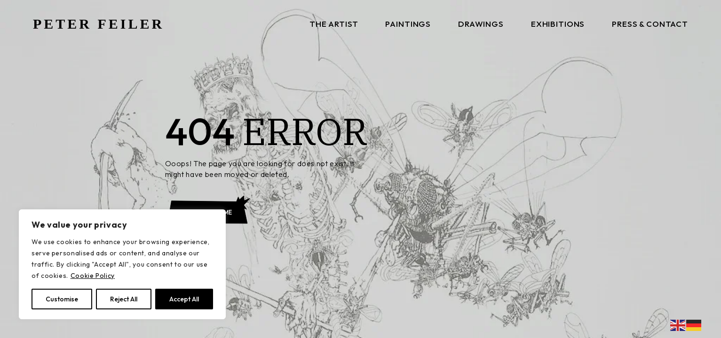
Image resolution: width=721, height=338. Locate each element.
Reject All (123, 299)
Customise (62, 299)
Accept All (184, 299)
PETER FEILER (98, 23)
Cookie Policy (93, 275)
